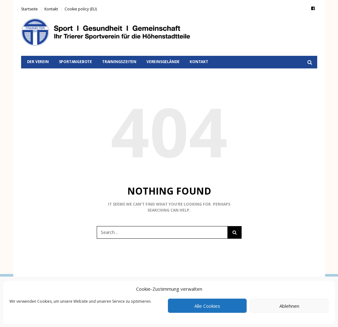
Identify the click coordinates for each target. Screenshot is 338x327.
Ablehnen (289, 306)
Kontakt (51, 9)
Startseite (29, 9)
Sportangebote (75, 61)
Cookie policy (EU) (81, 9)
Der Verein (38, 61)
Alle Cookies (207, 306)
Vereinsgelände (163, 61)
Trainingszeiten (119, 61)
